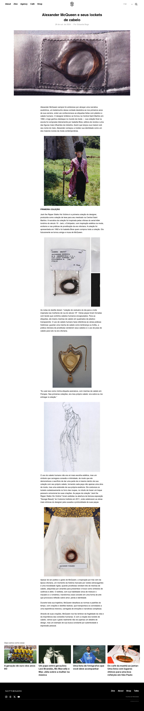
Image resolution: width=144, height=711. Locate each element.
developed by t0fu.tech (134, 701)
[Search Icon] (136, 4)
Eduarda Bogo (83, 24)
